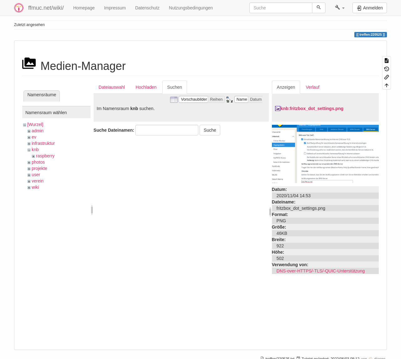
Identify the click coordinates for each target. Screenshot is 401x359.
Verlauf (313, 87)
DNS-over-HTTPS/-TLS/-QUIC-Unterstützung (321, 270)
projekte (39, 168)
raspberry (45, 155)
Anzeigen (286, 87)
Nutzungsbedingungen (191, 7)
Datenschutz (147, 7)
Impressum (115, 7)
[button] (339, 8)
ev (34, 137)
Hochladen (146, 87)
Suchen (174, 87)
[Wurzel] (35, 124)
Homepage (84, 7)
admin (38, 130)
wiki (35, 187)
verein (38, 180)
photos (38, 162)
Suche (210, 130)
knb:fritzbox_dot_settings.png (312, 108)
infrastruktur (43, 143)
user (36, 174)
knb (35, 149)
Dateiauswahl (112, 87)
